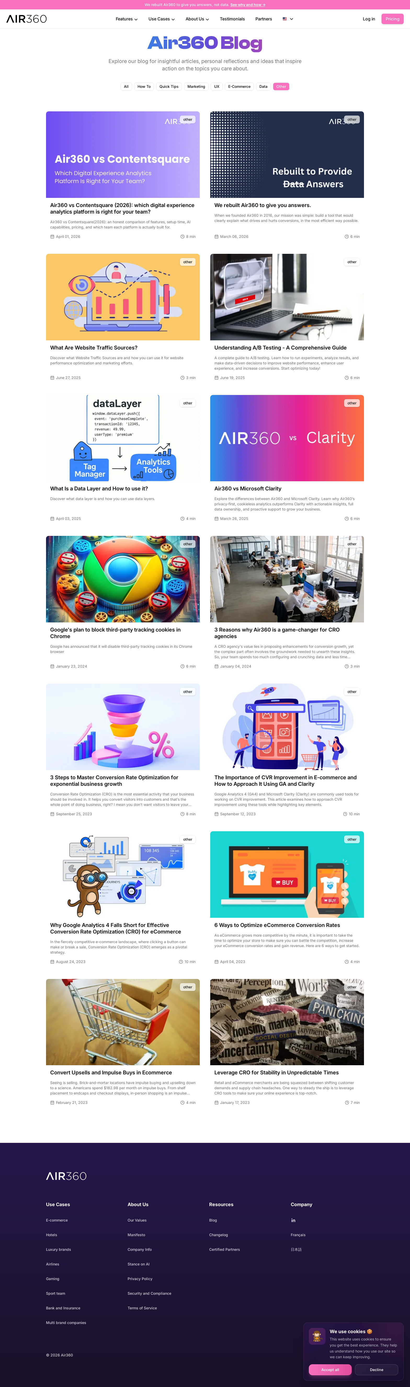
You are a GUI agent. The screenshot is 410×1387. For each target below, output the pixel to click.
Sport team (55, 1293)
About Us (197, 18)
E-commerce (57, 1220)
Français (298, 1235)
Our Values (137, 1220)
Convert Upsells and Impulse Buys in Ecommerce (111, 1072)
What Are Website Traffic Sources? (94, 348)
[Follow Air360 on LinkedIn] (327, 1220)
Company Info (140, 1249)
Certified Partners (224, 1249)
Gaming (52, 1278)
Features (127, 18)
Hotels (51, 1235)
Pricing (393, 18)
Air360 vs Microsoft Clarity (247, 488)
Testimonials (232, 18)
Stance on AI (139, 1264)
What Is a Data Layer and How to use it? (99, 488)
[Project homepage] (26, 19)
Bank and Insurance (63, 1308)
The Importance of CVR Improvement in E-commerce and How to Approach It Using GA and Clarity (285, 780)
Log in (369, 18)
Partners (263, 18)
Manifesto (136, 1235)
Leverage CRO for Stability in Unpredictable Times (276, 1072)
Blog (213, 1220)
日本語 (296, 1249)
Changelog (218, 1235)
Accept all (330, 1369)
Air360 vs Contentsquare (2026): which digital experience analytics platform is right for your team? (122, 208)
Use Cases (162, 18)
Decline (376, 1369)
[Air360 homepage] (66, 1176)
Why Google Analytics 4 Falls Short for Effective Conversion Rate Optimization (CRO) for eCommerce (115, 928)
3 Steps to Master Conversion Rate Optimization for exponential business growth (114, 780)
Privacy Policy (140, 1278)
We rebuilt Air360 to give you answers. (262, 205)
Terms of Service (142, 1308)
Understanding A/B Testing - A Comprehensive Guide (280, 348)
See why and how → (248, 4)
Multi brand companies (66, 1322)
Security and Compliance (149, 1293)
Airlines (52, 1264)
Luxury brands (58, 1249)
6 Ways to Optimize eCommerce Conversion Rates (277, 925)
